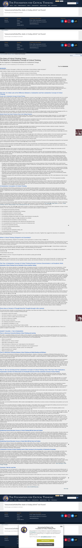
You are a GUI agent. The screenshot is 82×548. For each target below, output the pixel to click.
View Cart (77, 1)
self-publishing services (46, 536)
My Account (73, 1)
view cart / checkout (79, 54)
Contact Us (6, 21)
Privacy (18, 20)
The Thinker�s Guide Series (51, 203)
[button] (11, 5)
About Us (6, 20)
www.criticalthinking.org (32, 486)
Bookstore (57, 1)
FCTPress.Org (32, 532)
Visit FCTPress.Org (45, 540)
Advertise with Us (20, 25)
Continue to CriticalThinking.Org (45, 544)
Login (65, 1)
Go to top (66, 488)
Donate (61, 1)
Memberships (69, 1)
